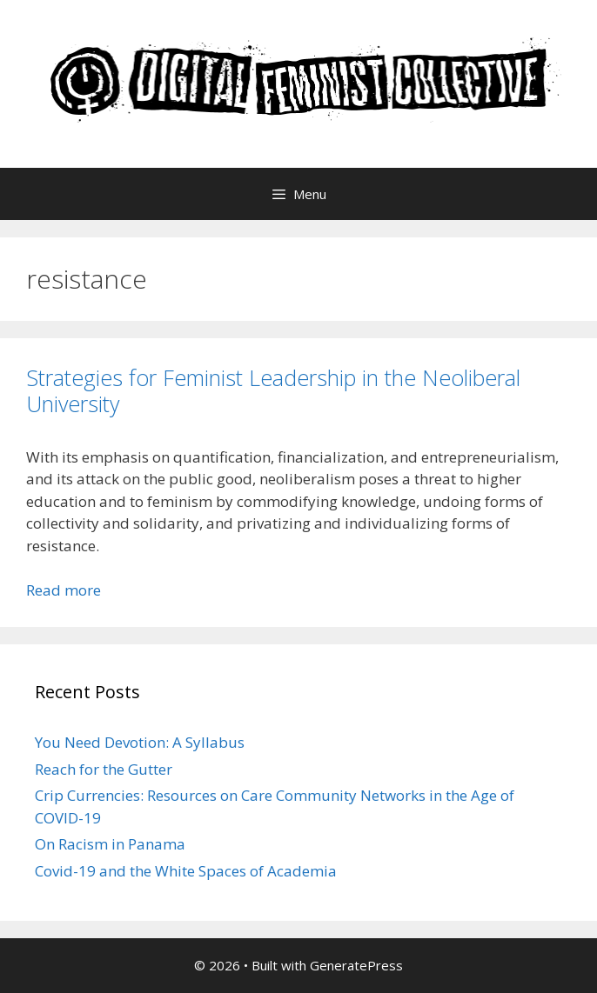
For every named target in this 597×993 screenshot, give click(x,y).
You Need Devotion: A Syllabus (140, 742)
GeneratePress (356, 965)
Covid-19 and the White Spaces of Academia (186, 871)
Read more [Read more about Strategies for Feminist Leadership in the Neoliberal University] (63, 590)
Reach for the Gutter (103, 769)
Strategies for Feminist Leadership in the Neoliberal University (273, 390)
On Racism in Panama (110, 844)
